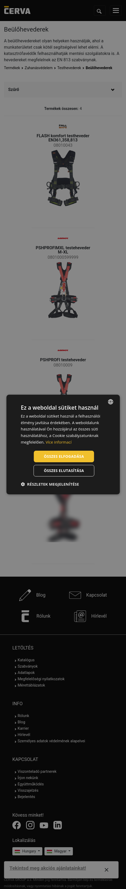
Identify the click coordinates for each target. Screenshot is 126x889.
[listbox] (110, 401)
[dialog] (63, 445)
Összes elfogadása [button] (64, 456)
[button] (50, 484)
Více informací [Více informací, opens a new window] (59, 442)
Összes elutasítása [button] (64, 470)
